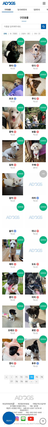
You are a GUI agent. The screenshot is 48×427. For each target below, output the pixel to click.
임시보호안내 (22, 10)
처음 (6, 377)
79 (21, 381)
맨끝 (36, 381)
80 (26, 381)
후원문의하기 (24, 410)
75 (37, 377)
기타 (37, 34)
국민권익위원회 (8, 404)
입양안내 (37, 10)
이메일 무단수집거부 (39, 404)
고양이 (26, 34)
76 (42, 377)
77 (11, 381)
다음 (31, 381)
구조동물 (7, 10)
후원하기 (9, 421)
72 (21, 377)
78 (16, 381)
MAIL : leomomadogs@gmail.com (24, 414)
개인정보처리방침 (23, 404)
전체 (5, 34)
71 (16, 377)
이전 (11, 377)
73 (26, 377)
